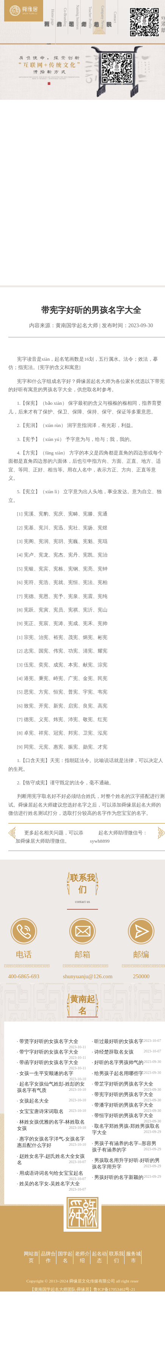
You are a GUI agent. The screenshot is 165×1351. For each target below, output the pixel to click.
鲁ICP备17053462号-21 (114, 1289)
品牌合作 (48, 1257)
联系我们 (116, 1257)
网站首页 (31, 1257)
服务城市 (133, 1257)
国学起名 (65, 1257)
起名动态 (99, 1257)
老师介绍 (82, 1257)
